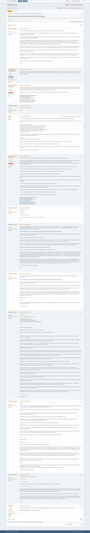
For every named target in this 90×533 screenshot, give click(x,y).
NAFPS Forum (12, 5)
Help (73, 531)
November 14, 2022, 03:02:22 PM (25, 505)
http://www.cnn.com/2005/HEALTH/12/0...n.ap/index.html (30, 321)
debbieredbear (13, 69)
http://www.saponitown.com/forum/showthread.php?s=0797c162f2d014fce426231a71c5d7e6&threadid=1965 (40, 279)
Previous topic (74, 21)
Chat (61, 8)
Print (81, 25)
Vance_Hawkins (13, 28)
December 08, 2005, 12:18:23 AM (25, 85)
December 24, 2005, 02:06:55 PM (25, 401)
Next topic (80, 21)
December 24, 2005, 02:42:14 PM (25, 474)
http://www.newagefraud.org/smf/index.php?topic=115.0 (30, 510)
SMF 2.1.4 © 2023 (9, 531)
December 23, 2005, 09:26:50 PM (25, 224)
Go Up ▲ (82, 531)
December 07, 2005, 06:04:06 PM (25, 69)
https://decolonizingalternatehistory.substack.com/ (28, 95)
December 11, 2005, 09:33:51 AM (25, 116)
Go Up (9, 519)
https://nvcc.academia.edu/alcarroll (26, 96)
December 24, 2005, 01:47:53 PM (25, 273)
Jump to (66, 524)
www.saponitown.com (45, 507)
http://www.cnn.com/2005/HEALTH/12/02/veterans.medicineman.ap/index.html (34, 247)
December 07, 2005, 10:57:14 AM (25, 28)
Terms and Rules (77, 531)
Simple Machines (15, 531)
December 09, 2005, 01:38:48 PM (25, 105)
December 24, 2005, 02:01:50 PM (25, 312)
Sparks (11, 505)
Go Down (9, 25)
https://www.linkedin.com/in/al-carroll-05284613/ (28, 100)
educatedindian (13, 85)
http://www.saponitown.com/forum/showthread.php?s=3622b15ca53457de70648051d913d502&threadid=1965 (41, 231)
